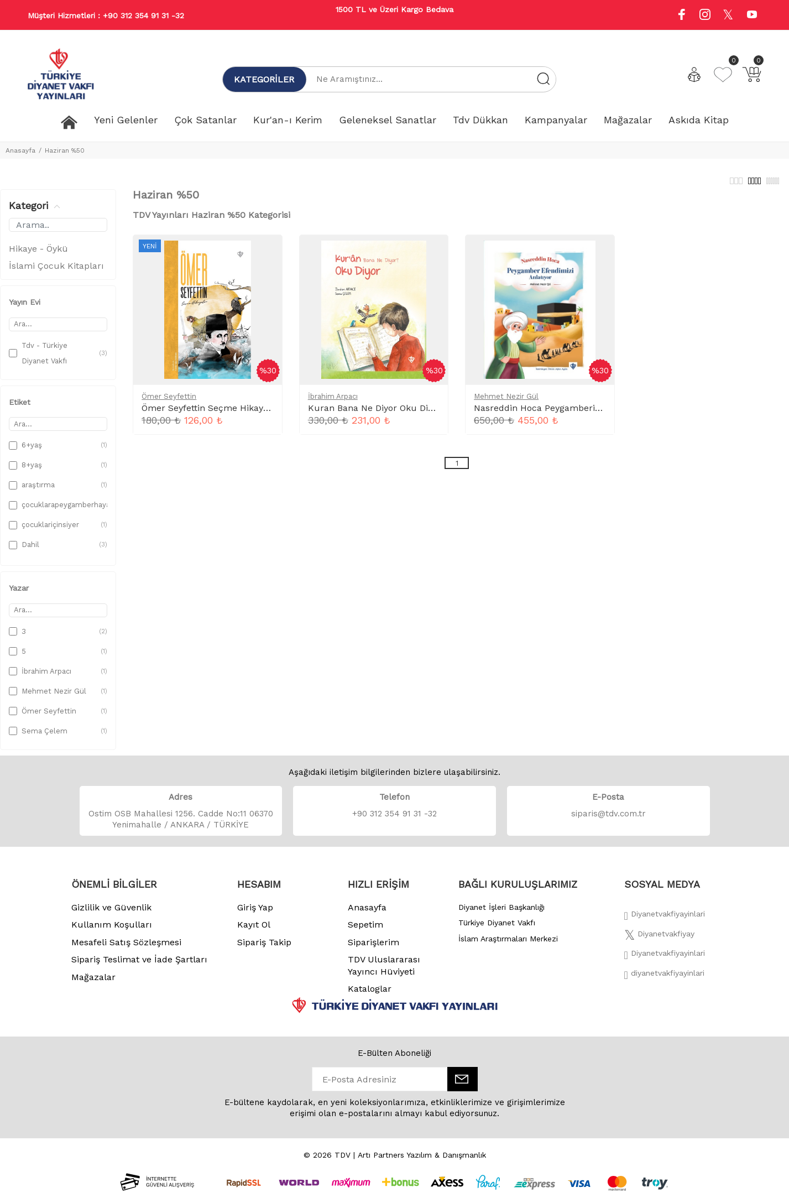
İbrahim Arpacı (333, 402)
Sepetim (365, 930)
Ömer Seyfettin (169, 402)
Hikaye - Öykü (38, 254)
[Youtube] (752, 15)
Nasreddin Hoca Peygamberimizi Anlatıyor (564, 414)
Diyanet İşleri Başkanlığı (501, 913)
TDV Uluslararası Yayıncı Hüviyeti (384, 971)
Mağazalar (93, 983)
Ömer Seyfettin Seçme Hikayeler (211, 414)
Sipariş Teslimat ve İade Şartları (139, 965)
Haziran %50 (65, 150)
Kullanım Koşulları (111, 930)
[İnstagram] (664, 962)
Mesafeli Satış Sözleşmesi (126, 948)
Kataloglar (369, 995)
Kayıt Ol (253, 930)
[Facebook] (664, 923)
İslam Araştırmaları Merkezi (508, 944)
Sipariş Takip (264, 948)
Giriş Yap (255, 913)
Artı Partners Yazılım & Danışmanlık (422, 1161)
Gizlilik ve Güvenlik (111, 913)
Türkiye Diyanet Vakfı (496, 928)
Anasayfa (20, 150)
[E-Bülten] (462, 1085)
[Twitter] (659, 943)
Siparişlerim (373, 948)
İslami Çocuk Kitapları (56, 272)
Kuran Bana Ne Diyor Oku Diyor (374, 414)
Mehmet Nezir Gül (506, 402)
